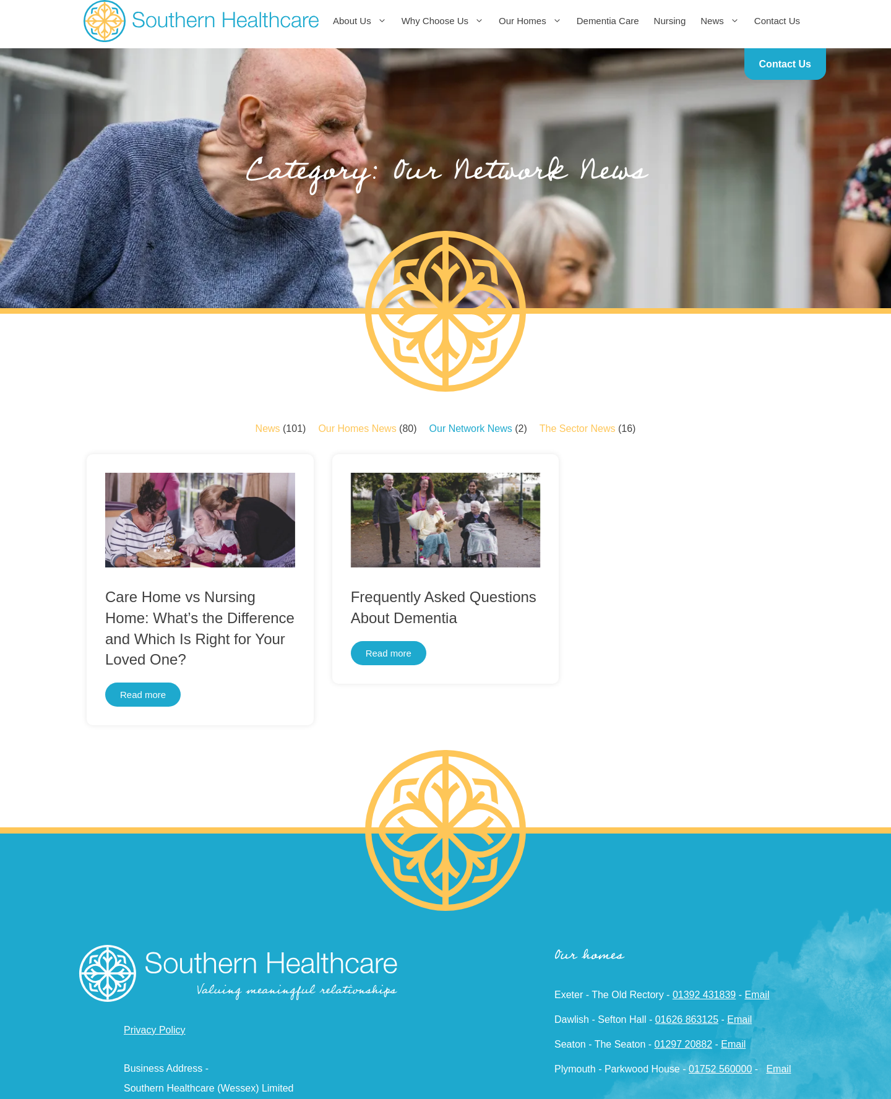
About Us (363, 21)
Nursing (670, 20)
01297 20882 (683, 1044)
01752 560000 (720, 1069)
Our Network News (470, 428)
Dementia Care (608, 20)
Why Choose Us (446, 21)
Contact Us (777, 20)
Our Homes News (357, 428)
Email (756, 994)
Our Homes (534, 21)
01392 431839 (704, 994)
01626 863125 (686, 1019)
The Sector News (578, 428)
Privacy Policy (155, 1030)
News (723, 21)
